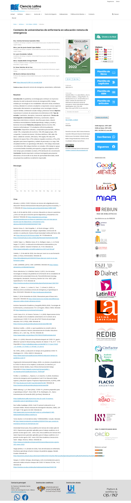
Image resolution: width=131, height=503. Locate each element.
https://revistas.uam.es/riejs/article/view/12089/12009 (39, 208)
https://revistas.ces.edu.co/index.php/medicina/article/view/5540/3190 (34, 467)
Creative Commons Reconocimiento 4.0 (77, 150)
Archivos (20, 14)
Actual (12, 14)
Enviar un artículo (102, 117)
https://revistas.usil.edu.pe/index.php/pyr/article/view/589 (30, 385)
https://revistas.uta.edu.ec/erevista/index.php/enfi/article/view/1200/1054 (35, 283)
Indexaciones (63, 14)
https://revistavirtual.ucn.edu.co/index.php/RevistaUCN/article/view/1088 (35, 238)
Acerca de (37, 14)
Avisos (28, 14)
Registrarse (110, 1)
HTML (77, 79)
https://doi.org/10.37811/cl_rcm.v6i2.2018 (29, 82)
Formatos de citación (73, 112)
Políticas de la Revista (77, 14)
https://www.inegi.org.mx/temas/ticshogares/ (29, 310)
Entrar (118, 1)
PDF (69, 79)
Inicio (15, 24)
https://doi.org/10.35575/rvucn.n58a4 (27, 235)
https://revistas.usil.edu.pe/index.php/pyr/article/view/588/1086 (32, 324)
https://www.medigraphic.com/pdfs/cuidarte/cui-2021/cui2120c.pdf (33, 249)
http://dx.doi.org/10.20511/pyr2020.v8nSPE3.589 (31, 383)
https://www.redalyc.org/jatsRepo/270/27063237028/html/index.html (34, 335)
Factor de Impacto (50, 14)
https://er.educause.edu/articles (42, 292)
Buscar (14, 18)
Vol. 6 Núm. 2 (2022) (31, 24)
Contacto (91, 14)
